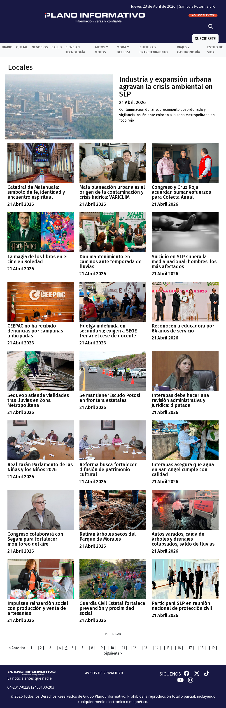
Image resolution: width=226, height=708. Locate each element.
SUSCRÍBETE (205, 38)
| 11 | (123, 648)
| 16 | (179, 648)
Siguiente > (113, 653)
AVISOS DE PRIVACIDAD (104, 673)
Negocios (40, 47)
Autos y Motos (101, 49)
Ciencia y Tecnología (75, 49)
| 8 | (92, 648)
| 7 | (82, 648)
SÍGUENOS (170, 674)
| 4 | (59, 648)
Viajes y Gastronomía (188, 49)
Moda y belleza (123, 49)
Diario (7, 47)
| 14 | (156, 648)
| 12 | (134, 648)
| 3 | (50, 648)
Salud (56, 47)
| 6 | (72, 648)
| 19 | (213, 648)
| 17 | (190, 648)
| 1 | (31, 648)
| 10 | (112, 648)
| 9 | (101, 648)
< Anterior (17, 648)
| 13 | (145, 648)
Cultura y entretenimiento (154, 49)
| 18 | (201, 648)
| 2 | (40, 648)
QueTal (22, 47)
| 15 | (168, 648)
